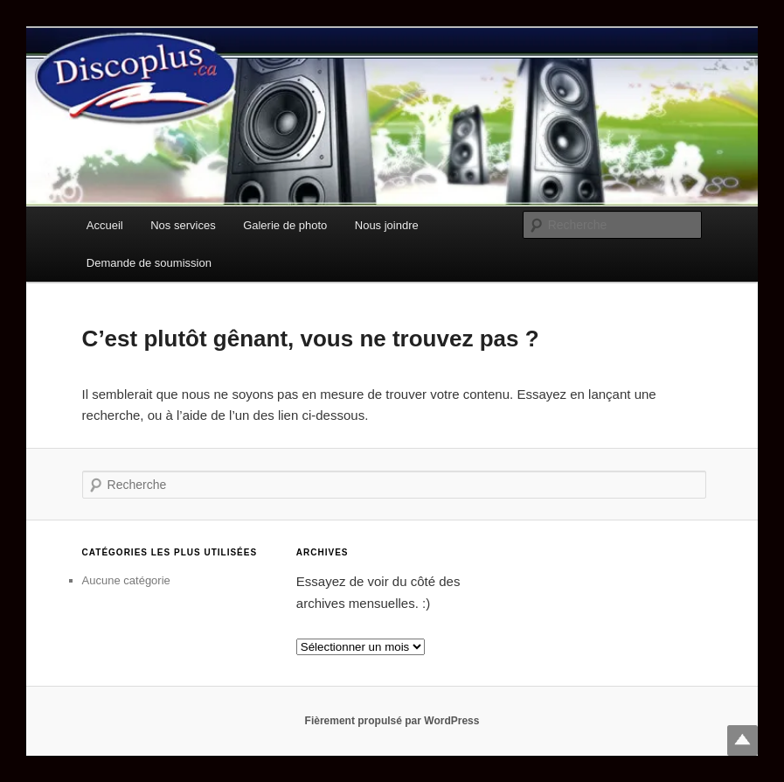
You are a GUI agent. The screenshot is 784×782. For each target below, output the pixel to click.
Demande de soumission (149, 262)
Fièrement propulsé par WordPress (392, 721)
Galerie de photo (285, 225)
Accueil (105, 225)
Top (742, 740)
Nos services (182, 225)
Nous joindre (387, 225)
